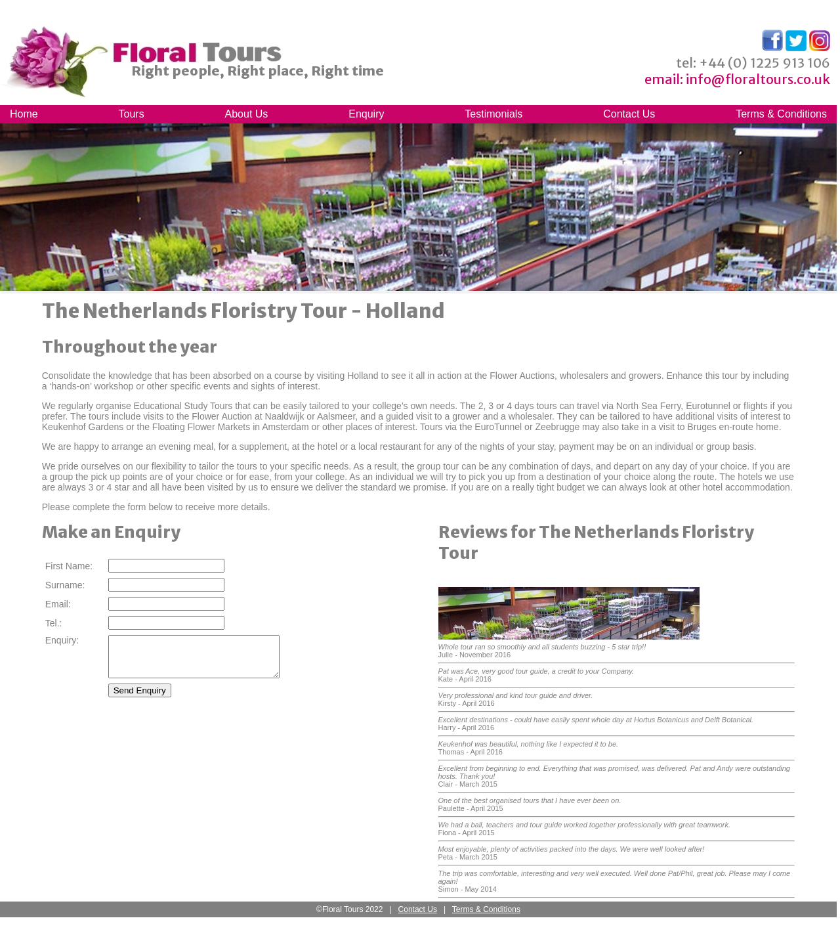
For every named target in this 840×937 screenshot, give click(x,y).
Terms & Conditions (781, 114)
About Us (246, 114)
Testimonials (493, 114)
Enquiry (366, 114)
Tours (131, 114)
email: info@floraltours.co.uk (737, 79)
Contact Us (629, 114)
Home (24, 114)
